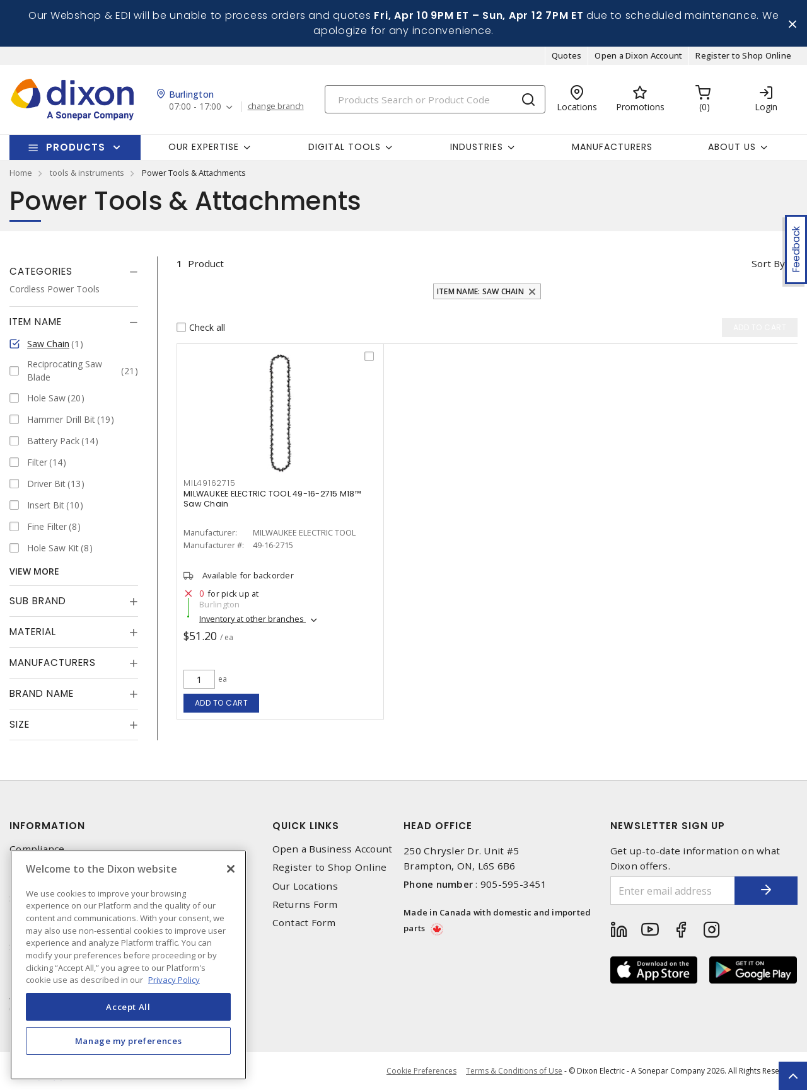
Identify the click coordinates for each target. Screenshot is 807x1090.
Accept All (128, 1007)
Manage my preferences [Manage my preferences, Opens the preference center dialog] (128, 1041)
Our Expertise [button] (203, 147)
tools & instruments (87, 172)
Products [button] (75, 147)
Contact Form (304, 923)
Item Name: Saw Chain (480, 291)
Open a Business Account (332, 849)
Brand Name (41, 693)
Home (20, 172)
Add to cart (221, 702)
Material (32, 631)
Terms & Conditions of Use (514, 1070)
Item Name (35, 321)
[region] (128, 965)
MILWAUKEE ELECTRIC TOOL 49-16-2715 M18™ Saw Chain (272, 498)
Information (47, 825)
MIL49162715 (209, 483)
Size (19, 724)
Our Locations (305, 886)
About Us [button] (732, 147)
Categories (41, 271)
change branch (276, 106)
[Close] (231, 869)
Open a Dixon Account (638, 55)
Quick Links (305, 825)
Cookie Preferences (421, 1071)
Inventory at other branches (252, 618)
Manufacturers (612, 147)
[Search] (435, 99)
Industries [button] (476, 147)
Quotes (567, 55)
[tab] (73, 271)
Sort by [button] (768, 263)
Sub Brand (37, 600)
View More (34, 571)
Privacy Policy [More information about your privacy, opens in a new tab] (174, 979)
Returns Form (305, 904)
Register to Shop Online (743, 55)
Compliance (37, 849)
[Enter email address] (673, 890)
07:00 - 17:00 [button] (195, 106)
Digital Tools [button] (344, 147)
